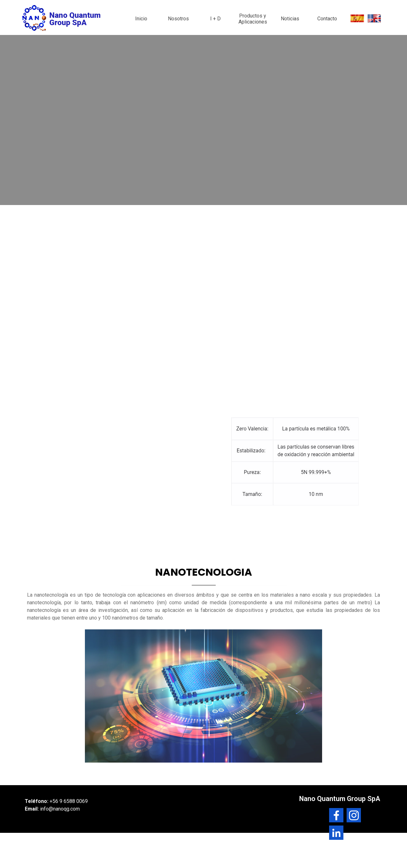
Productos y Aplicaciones (252, 19)
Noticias (290, 19)
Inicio (141, 19)
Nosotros (178, 19)
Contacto (327, 19)
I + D (215, 19)
